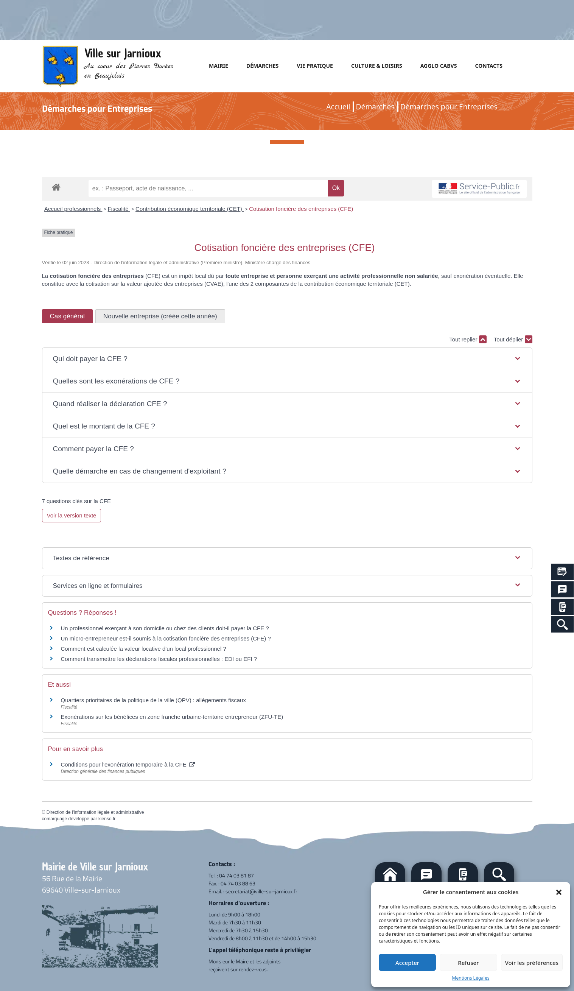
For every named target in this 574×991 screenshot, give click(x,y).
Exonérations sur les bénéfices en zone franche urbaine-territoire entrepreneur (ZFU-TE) (172, 717)
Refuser (468, 962)
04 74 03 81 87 (236, 875)
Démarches (375, 106)
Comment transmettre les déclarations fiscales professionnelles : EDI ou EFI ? (159, 659)
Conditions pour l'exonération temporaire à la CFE (128, 764)
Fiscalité (119, 209)
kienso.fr (106, 818)
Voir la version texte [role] (71, 515)
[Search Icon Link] (562, 624)
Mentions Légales (471, 978)
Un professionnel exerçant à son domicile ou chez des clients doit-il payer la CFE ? (165, 628)
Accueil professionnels (73, 209)
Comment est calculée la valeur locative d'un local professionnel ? (143, 648)
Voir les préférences (531, 962)
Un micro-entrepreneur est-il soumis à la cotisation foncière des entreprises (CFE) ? (166, 638)
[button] (559, 892)
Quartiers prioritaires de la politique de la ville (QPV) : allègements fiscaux (153, 700)
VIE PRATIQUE (315, 65)
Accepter (407, 962)
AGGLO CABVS (438, 65)
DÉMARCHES (262, 65)
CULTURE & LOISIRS (376, 65)
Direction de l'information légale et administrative (95, 812)
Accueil (338, 106)
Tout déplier (513, 339)
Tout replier (467, 339)
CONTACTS (488, 65)
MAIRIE (218, 65)
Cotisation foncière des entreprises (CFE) (301, 209)
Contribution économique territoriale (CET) (189, 209)
